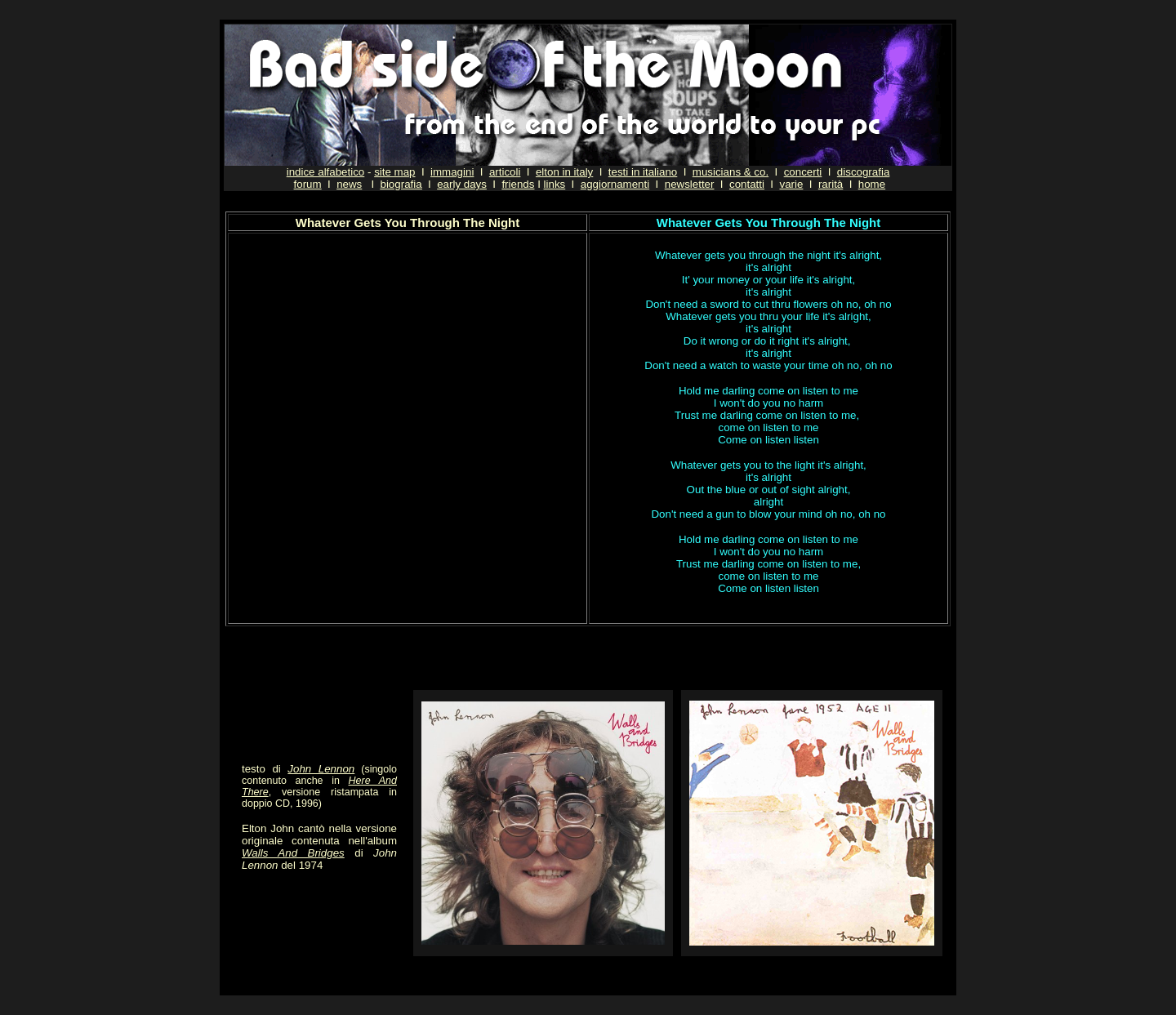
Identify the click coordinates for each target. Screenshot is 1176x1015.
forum (308, 184)
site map (394, 172)
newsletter (690, 184)
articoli (505, 172)
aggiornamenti (615, 184)
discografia (863, 172)
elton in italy (564, 172)
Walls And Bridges (293, 853)
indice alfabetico (326, 172)
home (871, 184)
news (349, 184)
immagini (452, 172)
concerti (803, 172)
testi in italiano (642, 172)
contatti (746, 184)
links (555, 184)
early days (462, 184)
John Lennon (320, 769)
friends (517, 184)
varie (791, 184)
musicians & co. (730, 172)
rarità (830, 184)
